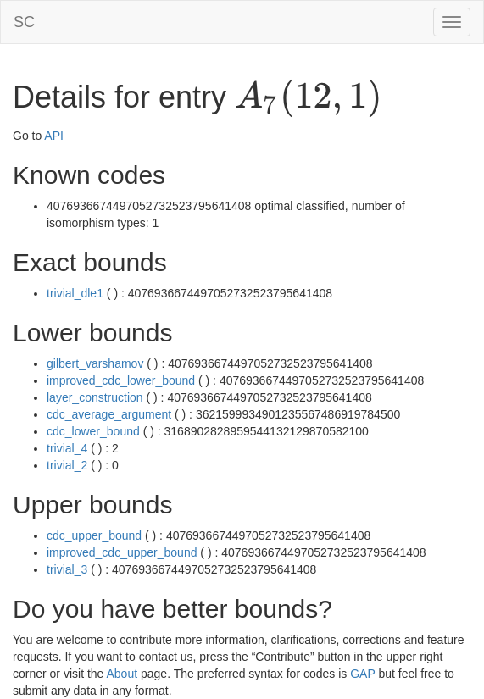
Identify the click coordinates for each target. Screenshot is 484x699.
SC (24, 22)
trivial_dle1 (75, 293)
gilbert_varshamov (95, 363)
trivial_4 (67, 448)
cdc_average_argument (109, 414)
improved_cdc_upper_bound (122, 552)
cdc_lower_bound (93, 431)
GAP (362, 673)
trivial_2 (67, 465)
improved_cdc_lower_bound (121, 380)
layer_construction (95, 397)
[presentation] (308, 98)
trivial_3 (67, 569)
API (54, 135)
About (122, 673)
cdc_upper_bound (94, 535)
